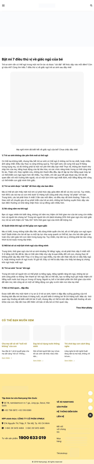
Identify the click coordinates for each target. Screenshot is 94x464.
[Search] (91, 5)
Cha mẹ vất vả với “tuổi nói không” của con (14, 344)
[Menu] (3, 5)
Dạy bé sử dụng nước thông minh (46, 344)
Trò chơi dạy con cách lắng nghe (77, 344)
